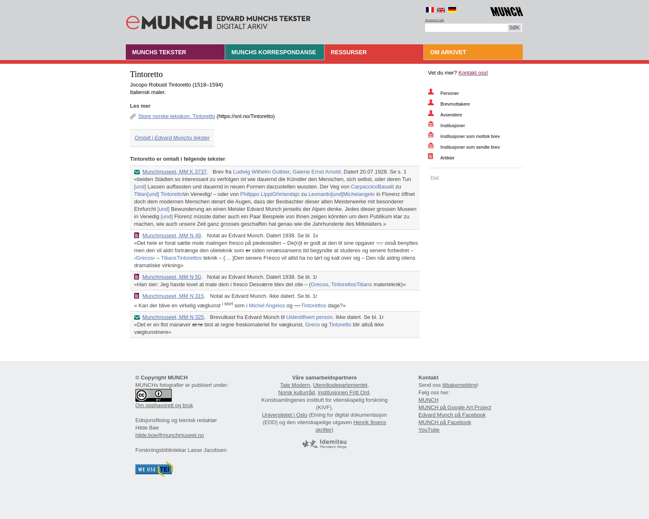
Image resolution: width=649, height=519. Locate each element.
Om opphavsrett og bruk (164, 405)
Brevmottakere (455, 103)
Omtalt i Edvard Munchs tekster (172, 138)
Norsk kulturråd (296, 392)
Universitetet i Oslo (284, 415)
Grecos (144, 258)
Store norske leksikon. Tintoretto (176, 116)
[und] (140, 186)
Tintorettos (189, 258)
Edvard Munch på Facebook (452, 415)
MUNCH (428, 400)
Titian (140, 194)
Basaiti (386, 186)
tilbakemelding (459, 385)
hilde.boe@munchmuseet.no (169, 435)
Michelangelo (359, 194)
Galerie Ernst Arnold (317, 172)
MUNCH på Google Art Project (454, 407)
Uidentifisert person (309, 317)
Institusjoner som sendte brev (470, 147)
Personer (449, 93)
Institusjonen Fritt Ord (343, 392)
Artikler (447, 157)
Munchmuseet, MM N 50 (171, 277)
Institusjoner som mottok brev (470, 136)
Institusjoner (452, 125)
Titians (169, 258)
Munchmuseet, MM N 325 (173, 317)
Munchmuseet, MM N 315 (173, 296)
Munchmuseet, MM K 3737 (174, 172)
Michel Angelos (267, 305)
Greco (312, 324)
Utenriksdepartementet (340, 385)
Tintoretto (172, 194)
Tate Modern (295, 385)
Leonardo (319, 194)
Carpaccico (364, 186)
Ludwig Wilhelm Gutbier (261, 172)
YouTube (429, 430)
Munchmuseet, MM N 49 (171, 235)
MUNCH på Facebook (444, 422)
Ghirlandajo (286, 194)
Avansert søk (435, 20)
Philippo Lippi (256, 194)
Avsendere (451, 114)
